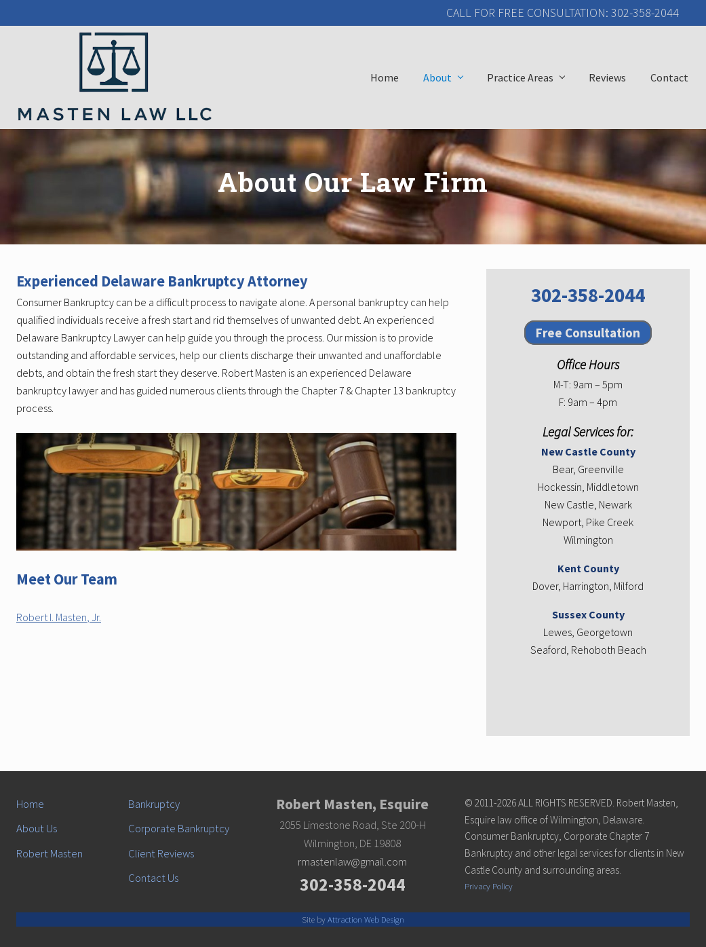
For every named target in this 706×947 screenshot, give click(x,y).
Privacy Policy (489, 885)
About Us (36, 828)
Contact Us (153, 878)
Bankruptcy (154, 804)
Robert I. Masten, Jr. (58, 617)
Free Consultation (588, 332)
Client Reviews (161, 854)
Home (30, 804)
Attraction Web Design (366, 919)
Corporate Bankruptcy (178, 828)
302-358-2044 (588, 295)
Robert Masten (49, 854)
